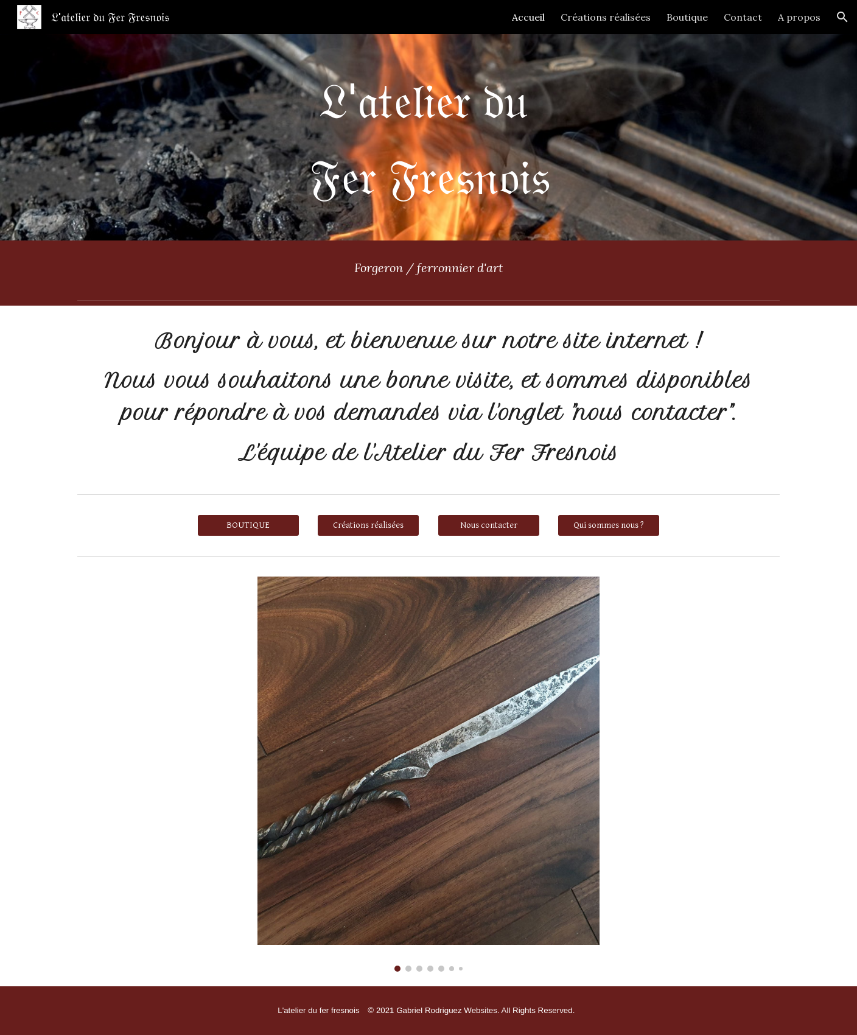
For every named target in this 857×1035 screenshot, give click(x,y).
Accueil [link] (528, 17)
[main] (428, 137)
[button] (842, 17)
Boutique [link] (687, 17)
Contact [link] (743, 17)
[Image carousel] (428, 774)
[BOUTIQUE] (248, 525)
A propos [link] (799, 17)
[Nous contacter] (488, 525)
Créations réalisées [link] (606, 17)
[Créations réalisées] (368, 525)
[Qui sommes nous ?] (608, 525)
